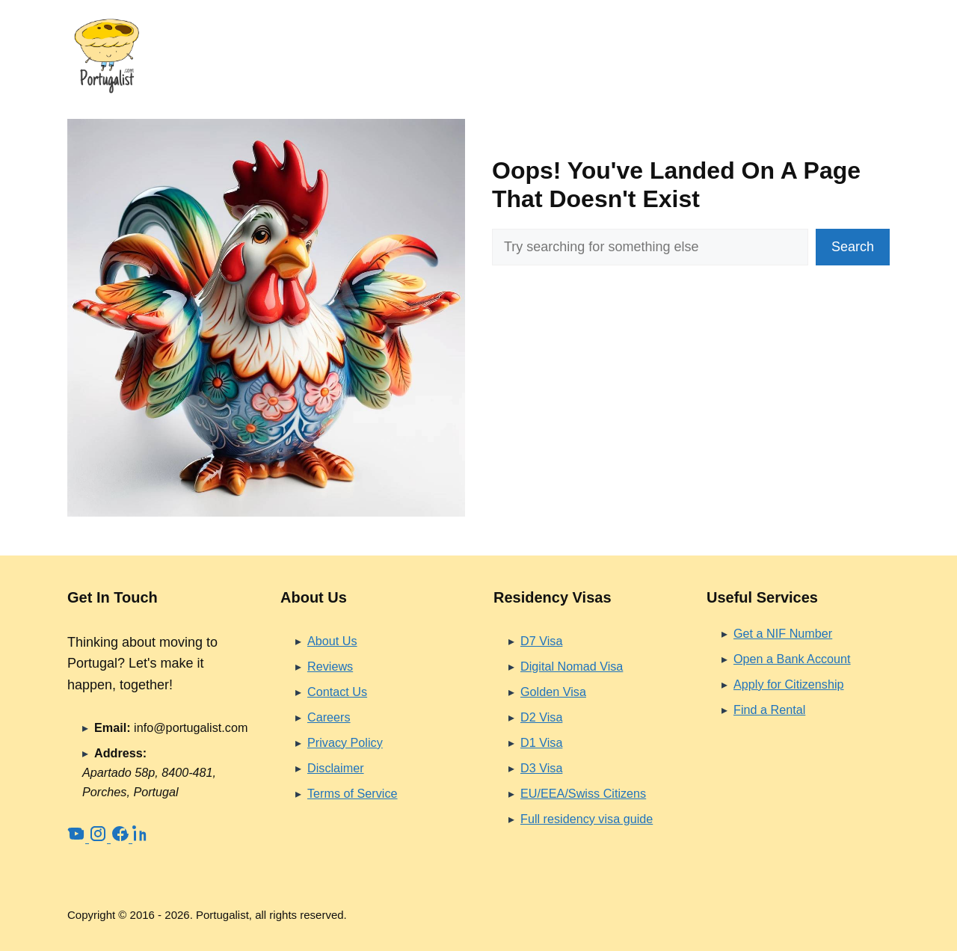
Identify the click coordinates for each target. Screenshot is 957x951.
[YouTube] (78, 838)
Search (852, 246)
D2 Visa (541, 717)
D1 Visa (541, 742)
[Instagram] (100, 838)
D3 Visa (541, 768)
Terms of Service (352, 793)
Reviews (330, 666)
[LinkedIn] (141, 838)
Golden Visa (553, 691)
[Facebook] (121, 838)
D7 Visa (541, 640)
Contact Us (337, 691)
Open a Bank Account (792, 658)
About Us (332, 640)
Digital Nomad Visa (571, 666)
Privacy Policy (345, 742)
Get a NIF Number (782, 633)
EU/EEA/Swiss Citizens (583, 793)
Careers (329, 717)
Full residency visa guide (586, 818)
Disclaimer (335, 768)
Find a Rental (769, 709)
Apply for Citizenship (788, 684)
